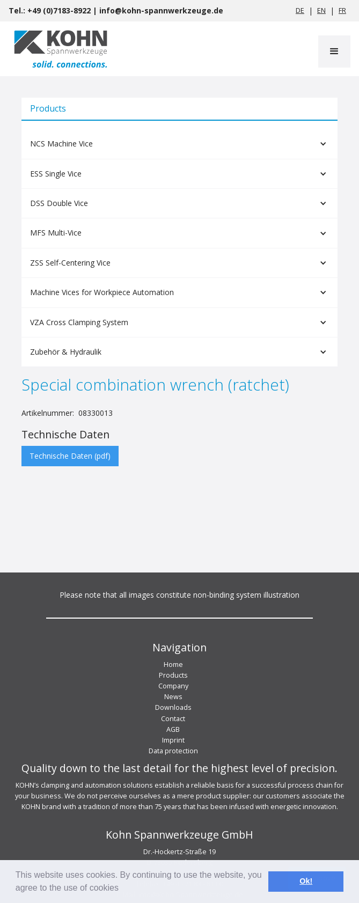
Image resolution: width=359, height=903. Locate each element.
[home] (58, 49)
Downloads (173, 707)
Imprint (173, 740)
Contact (173, 718)
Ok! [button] (305, 881)
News (173, 696)
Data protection (173, 750)
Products (173, 675)
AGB (173, 729)
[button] (334, 51)
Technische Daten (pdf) (70, 456)
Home (173, 664)
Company (173, 686)
